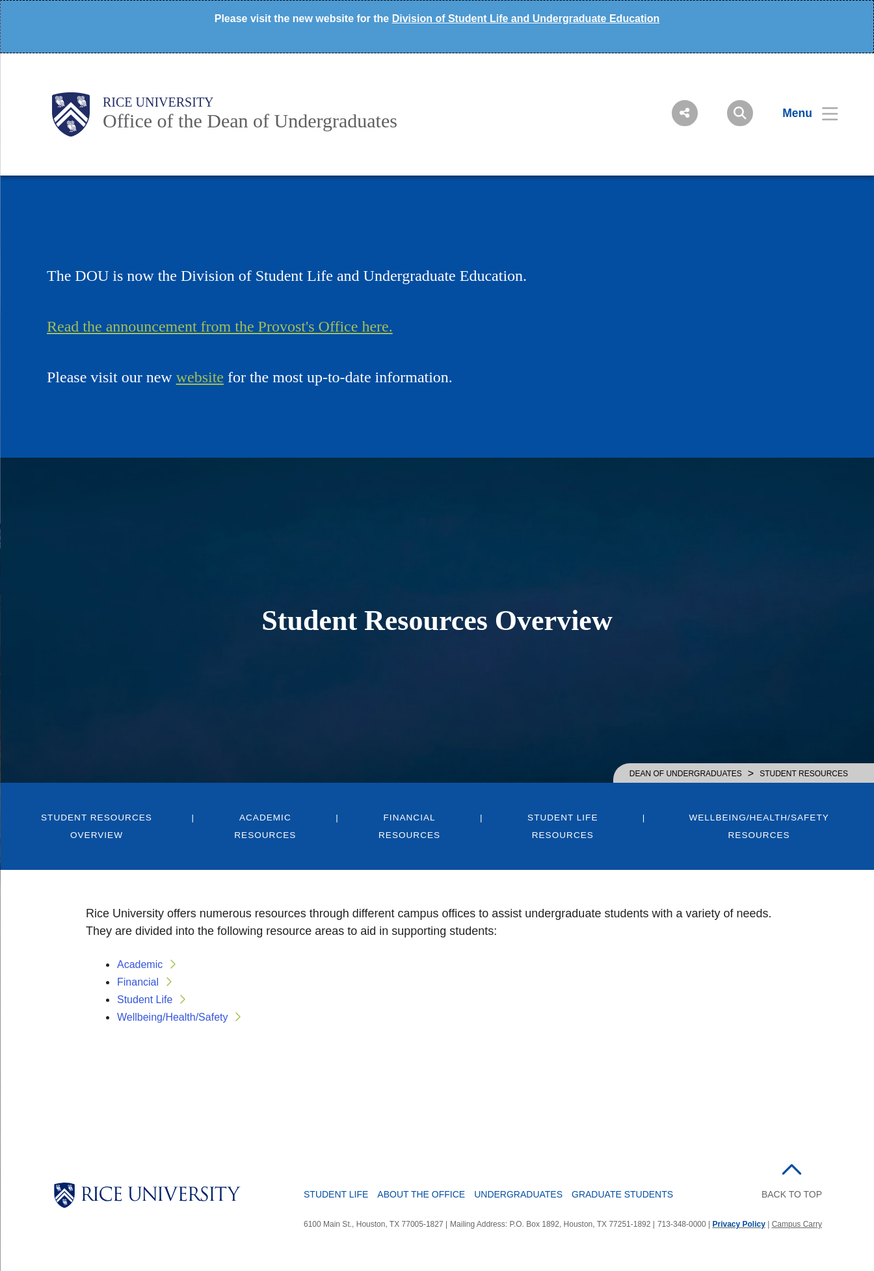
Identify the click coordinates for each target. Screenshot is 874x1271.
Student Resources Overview (96, 826)
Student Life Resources (562, 826)
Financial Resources (409, 826)
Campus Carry (797, 1224)
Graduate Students (622, 1194)
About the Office (421, 1194)
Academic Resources (265, 826)
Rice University (158, 102)
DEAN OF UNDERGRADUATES (685, 773)
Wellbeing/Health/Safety (172, 1017)
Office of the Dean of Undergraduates (250, 120)
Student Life (144, 999)
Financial (138, 982)
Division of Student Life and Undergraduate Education (526, 18)
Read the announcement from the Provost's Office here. (220, 326)
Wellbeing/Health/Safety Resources (758, 826)
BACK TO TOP (791, 1194)
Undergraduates (518, 1194)
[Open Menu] (802, 113)
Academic (140, 964)
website (200, 377)
